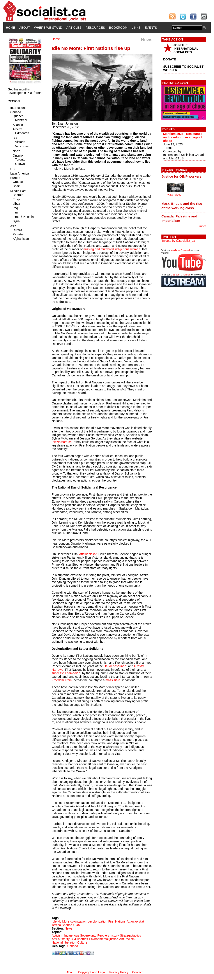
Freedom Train (62, 680)
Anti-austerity (61, 939)
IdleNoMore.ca (62, 442)
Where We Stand (48, 27)
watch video (174, 194)
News (68, 928)
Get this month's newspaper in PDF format (25, 91)
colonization (78, 921)
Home (10, 27)
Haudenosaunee (115, 666)
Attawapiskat (87, 554)
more (202, 226)
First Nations (117, 921)
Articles (73, 27)
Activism (57, 935)
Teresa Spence (62, 925)
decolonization (97, 921)
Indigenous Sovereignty (80, 935)
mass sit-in (112, 680)
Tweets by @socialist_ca (178, 240)
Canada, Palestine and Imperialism (179, 218)
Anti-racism (126, 939)
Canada (72, 946)
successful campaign (66, 673)
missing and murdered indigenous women (111, 249)
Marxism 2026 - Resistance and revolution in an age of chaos (182, 137)
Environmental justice (103, 939)
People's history (108, 935)
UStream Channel (180, 274)
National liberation (64, 942)
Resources (95, 27)
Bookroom (118, 27)
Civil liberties (79, 939)
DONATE (169, 59)
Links (136, 27)
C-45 (76, 925)
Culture (82, 942)
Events (151, 27)
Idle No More (60, 921)
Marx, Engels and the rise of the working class (181, 206)
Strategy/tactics (130, 935)
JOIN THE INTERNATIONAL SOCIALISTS (185, 48)
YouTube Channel (180, 250)
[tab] (183, 176)
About (24, 27)
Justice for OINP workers (181, 176)
